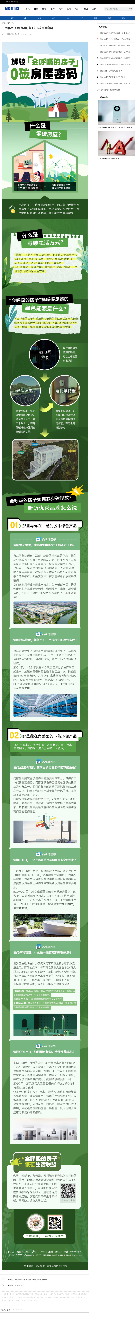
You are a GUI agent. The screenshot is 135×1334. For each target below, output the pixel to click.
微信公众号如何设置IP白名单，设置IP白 (115, 83)
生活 (69, 9)
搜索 (130, 9)
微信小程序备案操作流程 (110, 90)
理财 (77, 9)
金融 (44, 9)
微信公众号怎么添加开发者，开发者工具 (115, 33)
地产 (53, 9)
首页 (28, 9)
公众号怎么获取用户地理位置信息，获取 (115, 45)
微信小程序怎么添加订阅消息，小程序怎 (115, 58)
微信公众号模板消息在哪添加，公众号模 (115, 52)
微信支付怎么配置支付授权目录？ (112, 77)
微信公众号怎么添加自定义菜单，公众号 (115, 64)
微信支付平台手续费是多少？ (111, 71)
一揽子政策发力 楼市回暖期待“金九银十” (31, 1280)
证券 (94, 9)
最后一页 (18, 1285)
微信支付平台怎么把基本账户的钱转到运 (115, 39)
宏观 (86, 9)
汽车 (61, 9)
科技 (36, 9)
